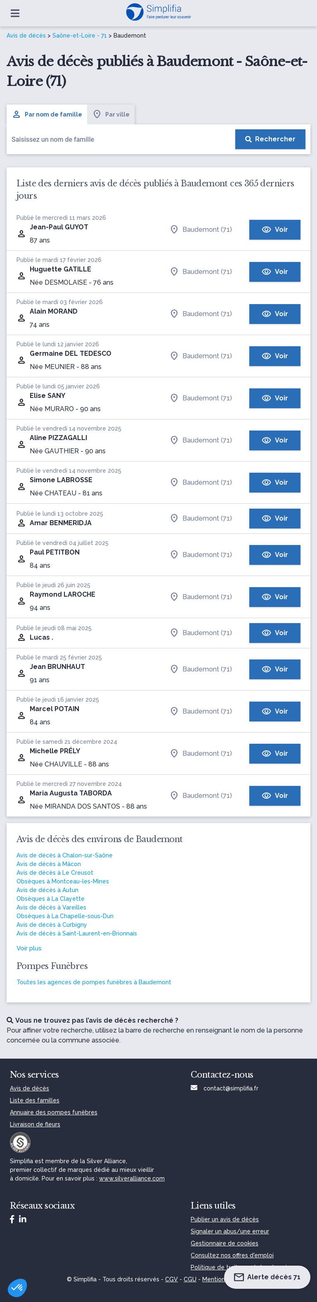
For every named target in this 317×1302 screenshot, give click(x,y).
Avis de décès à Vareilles (51, 907)
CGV (171, 1279)
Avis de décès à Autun (47, 890)
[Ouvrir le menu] (15, 13)
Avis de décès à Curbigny (52, 924)
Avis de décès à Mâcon (49, 864)
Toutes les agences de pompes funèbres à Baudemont (94, 982)
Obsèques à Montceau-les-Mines (63, 881)
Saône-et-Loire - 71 (79, 35)
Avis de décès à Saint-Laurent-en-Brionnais (77, 933)
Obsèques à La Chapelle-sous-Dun (65, 916)
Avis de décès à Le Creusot (55, 872)
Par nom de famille (47, 114)
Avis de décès (26, 35)
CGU (190, 1279)
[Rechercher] (270, 139)
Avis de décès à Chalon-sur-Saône (65, 855)
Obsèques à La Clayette (51, 898)
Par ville (111, 114)
